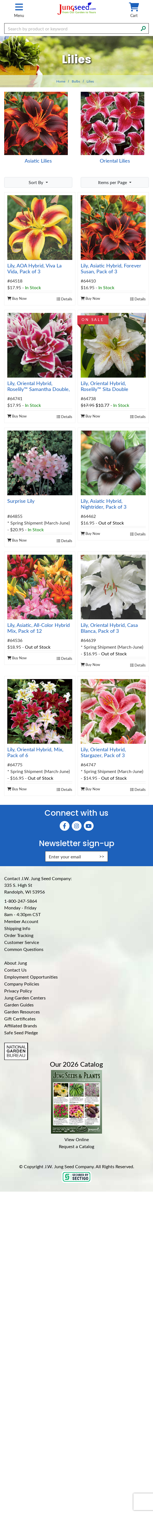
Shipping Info (17, 928)
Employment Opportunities (31, 977)
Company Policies (21, 984)
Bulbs (76, 81)
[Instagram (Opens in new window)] (77, 826)
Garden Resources (22, 1012)
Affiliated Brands (20, 1025)
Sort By (36, 182)
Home (60, 81)
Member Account (21, 921)
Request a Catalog (76, 1146)
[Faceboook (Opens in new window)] (64, 826)
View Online (76, 1139)
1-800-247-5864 (20, 901)
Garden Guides (19, 1005)
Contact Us (15, 970)
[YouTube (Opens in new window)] (89, 826)
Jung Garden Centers (25, 998)
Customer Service (21, 942)
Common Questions (23, 949)
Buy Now (17, 298)
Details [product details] (64, 298)
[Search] (143, 28)
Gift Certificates (20, 1019)
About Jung (15, 963)
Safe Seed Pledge (21, 1032)
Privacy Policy (18, 991)
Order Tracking (18, 935)
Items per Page (113, 182)
